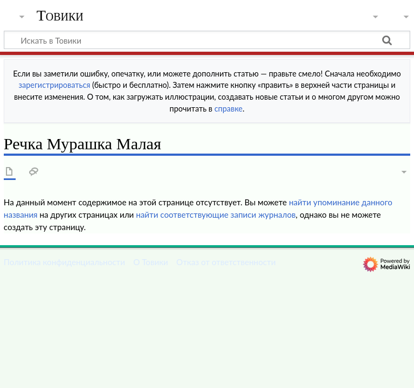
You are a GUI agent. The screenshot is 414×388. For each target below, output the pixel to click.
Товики (60, 15)
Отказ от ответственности (225, 262)
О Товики (150, 262)
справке (229, 108)
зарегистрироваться (55, 84)
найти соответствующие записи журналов (215, 214)
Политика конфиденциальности (64, 262)
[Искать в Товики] (207, 39)
